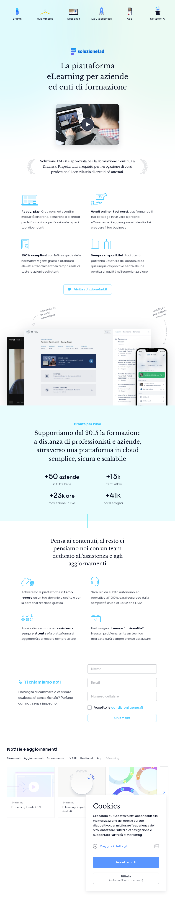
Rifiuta (126, 878)
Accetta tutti (126, 862)
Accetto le (118, 707)
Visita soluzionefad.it (87, 289)
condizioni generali (127, 707)
